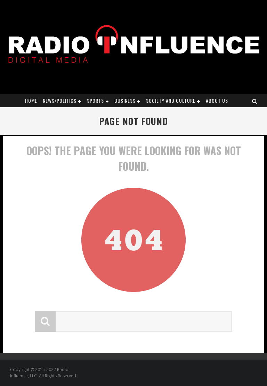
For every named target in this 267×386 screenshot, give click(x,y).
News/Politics (59, 100)
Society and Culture (170, 100)
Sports (95, 100)
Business (125, 100)
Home (31, 100)
